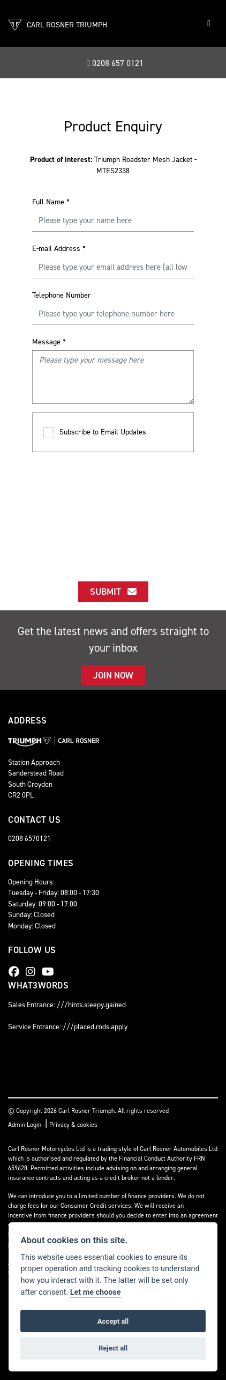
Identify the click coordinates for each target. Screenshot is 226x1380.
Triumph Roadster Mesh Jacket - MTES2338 (113, 165)
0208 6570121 (29, 838)
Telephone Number (61, 295)
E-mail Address (59, 248)
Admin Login (24, 1124)
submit (113, 591)
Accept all (113, 1321)
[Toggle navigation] (208, 24)
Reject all (113, 1348)
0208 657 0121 (115, 63)
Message (49, 342)
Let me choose (95, 1292)
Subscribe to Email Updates (94, 432)
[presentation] (113, 506)
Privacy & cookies (73, 1124)
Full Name (51, 202)
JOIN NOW (113, 675)
